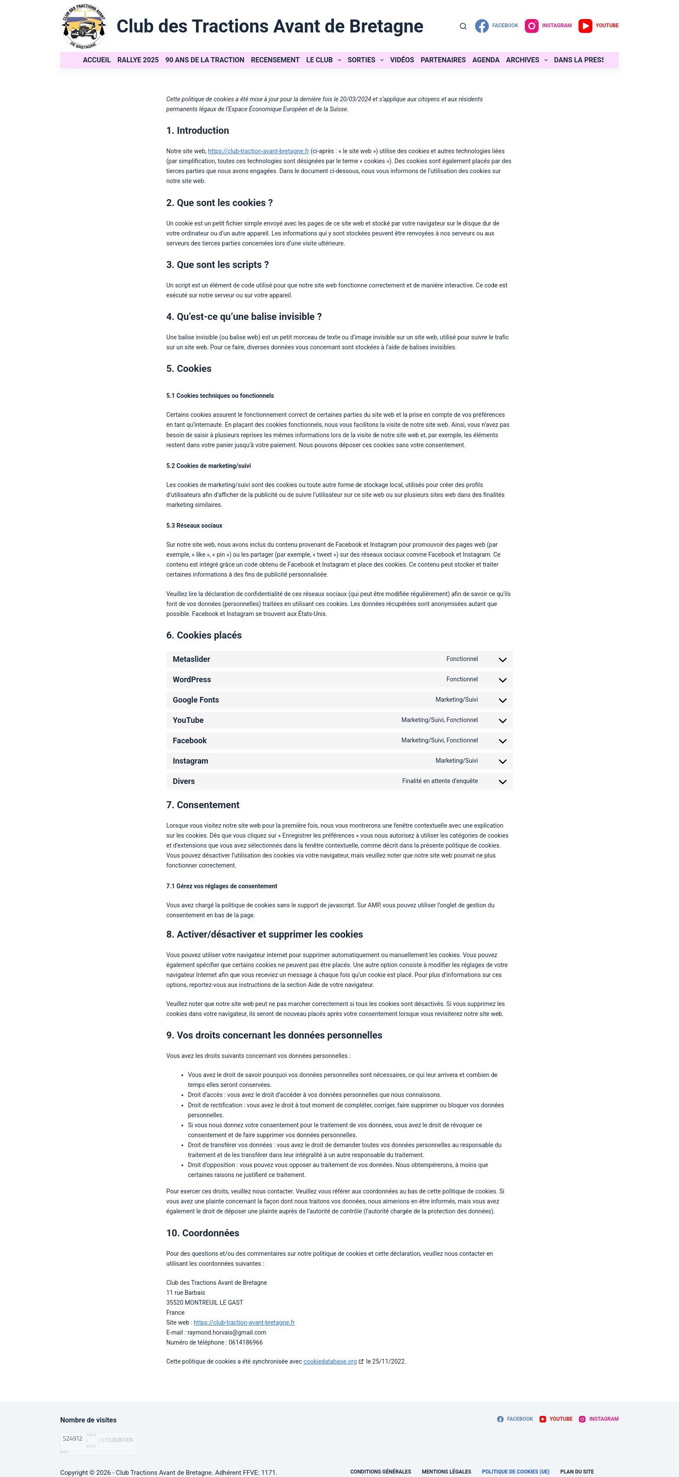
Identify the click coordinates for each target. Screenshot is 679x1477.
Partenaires (443, 60)
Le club (325, 60)
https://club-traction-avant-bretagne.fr (258, 151)
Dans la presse (582, 60)
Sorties (367, 60)
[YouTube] (599, 26)
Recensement (275, 60)
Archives (528, 60)
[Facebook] (496, 26)
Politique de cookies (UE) (516, 1472)
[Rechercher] (463, 26)
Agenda (486, 60)
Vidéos (402, 60)
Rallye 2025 (138, 60)
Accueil (97, 60)
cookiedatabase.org (330, 1361)
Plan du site (577, 1472)
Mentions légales (446, 1472)
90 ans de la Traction (205, 60)
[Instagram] (548, 26)
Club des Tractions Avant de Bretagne (270, 26)
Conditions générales (380, 1472)
